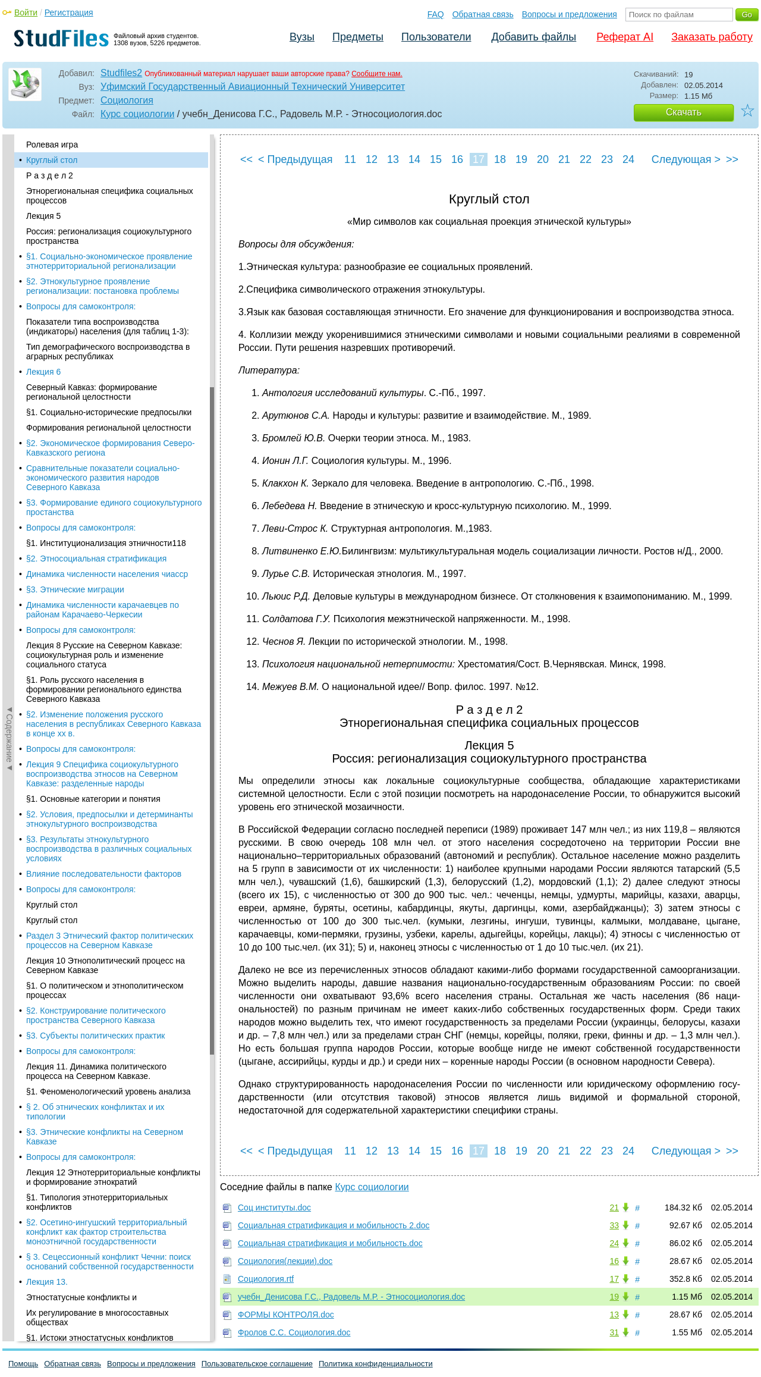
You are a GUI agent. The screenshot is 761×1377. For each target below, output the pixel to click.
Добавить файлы (533, 37)
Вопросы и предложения (569, 14)
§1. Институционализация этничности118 (106, 543)
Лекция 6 (43, 372)
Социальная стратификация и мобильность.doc (330, 1243)
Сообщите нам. (376, 73)
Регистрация (69, 12)
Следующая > (686, 159)
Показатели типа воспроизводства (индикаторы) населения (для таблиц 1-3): (107, 326)
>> (732, 159)
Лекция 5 (43, 216)
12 (372, 159)
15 (436, 159)
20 (543, 159)
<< (246, 159)
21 (564, 159)
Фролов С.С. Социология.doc (294, 1332)
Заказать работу (712, 37)
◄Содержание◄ (9, 343)
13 (393, 159)
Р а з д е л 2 (49, 175)
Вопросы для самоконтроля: (81, 306)
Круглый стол (51, 160)
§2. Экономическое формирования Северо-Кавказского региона (110, 447)
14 (414, 159)
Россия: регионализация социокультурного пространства (108, 236)
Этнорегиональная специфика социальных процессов (109, 195)
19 (521, 159)
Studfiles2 (121, 73)
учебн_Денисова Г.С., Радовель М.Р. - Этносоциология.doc (351, 1296)
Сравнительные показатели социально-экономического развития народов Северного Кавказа (103, 477)
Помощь (23, 1363)
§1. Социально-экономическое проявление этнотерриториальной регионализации (109, 261)
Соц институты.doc (274, 1207)
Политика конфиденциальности (376, 1363)
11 (350, 159)
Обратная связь (483, 14)
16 (457, 159)
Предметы (357, 37)
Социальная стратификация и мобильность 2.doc (334, 1225)
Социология (126, 100)
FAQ (435, 14)
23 (607, 159)
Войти (25, 12)
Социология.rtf (266, 1279)
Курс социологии (137, 114)
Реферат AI (624, 37)
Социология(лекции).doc (285, 1261)
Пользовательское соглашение (257, 1363)
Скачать (684, 112)
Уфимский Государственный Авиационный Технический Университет (252, 86)
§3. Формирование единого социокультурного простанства (114, 507)
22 (586, 159)
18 (500, 159)
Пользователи (436, 37)
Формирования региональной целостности (108, 427)
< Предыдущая (295, 159)
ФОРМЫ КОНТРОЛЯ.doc (286, 1314)
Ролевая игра (52, 144)
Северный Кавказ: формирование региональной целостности (91, 392)
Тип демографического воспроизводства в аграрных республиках (108, 351)
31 (614, 1332)
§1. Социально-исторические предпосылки (108, 412)
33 (614, 1225)
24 (628, 159)
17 (479, 159)
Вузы (302, 37)
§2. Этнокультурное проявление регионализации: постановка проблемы (102, 286)
